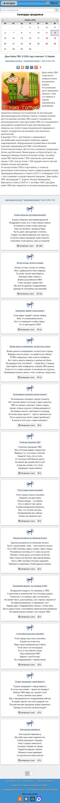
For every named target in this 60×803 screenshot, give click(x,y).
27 (5, 49)
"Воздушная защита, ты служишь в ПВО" (30, 586)
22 (22, 44)
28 (13, 49)
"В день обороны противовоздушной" (30, 215)
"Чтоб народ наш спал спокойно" (30, 634)
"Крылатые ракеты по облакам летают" (30, 538)
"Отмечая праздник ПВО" (30, 442)
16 (30, 38)
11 (47, 33)
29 (22, 49)
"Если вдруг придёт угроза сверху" (30, 311)
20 (5, 44)
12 (55, 33)
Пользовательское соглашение (42, 789)
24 (38, 44)
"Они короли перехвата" (30, 729)
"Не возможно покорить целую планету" (30, 394)
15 (22, 38)
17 (38, 38)
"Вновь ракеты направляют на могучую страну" (30, 346)
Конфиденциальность (13, 789)
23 (30, 44)
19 (55, 38)
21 (13, 44)
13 (5, 38)
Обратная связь (45, 781)
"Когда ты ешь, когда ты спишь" (30, 263)
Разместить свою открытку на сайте (29, 785)
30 (30, 49)
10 (38, 33)
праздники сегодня (13, 61)
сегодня (9, 3)
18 (47, 38)
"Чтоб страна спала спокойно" (30, 490)
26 (55, 44)
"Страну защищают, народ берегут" (30, 682)
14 (13, 38)
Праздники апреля (32, 61)
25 (47, 44)
